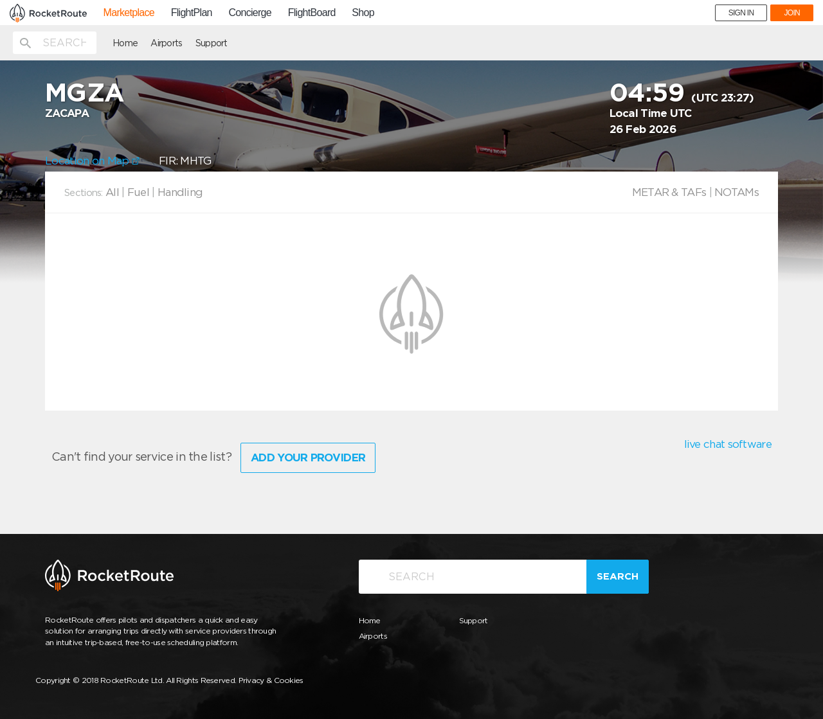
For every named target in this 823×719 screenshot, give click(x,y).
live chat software (728, 444)
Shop (363, 13)
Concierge (249, 13)
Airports (166, 43)
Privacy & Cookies (271, 680)
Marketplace (129, 13)
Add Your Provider (308, 457)
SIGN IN (741, 12)
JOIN (792, 12)
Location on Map (92, 160)
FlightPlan (191, 13)
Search (617, 576)
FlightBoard (312, 13)
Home (125, 43)
